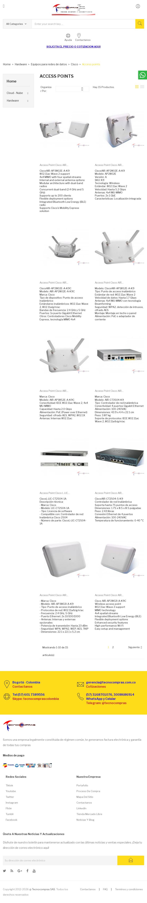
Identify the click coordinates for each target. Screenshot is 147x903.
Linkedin (81, 808)
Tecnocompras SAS (43, 889)
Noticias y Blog (85, 819)
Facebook (11, 819)
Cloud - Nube (15, 92)
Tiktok (9, 785)
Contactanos (84, 802)
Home (11, 81)
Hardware (13, 100)
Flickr (9, 808)
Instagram (12, 802)
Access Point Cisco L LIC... (55, 493)
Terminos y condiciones (129, 889)
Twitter (10, 796)
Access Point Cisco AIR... (54, 165)
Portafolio (82, 785)
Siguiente (135, 647)
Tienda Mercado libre (89, 814)
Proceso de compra (88, 791)
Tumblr (10, 814)
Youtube (11, 791)
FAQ (105, 889)
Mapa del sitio (84, 796)
